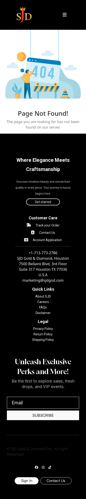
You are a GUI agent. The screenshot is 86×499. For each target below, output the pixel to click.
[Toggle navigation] (65, 14)
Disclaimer (43, 313)
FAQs (43, 307)
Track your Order (48, 225)
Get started (43, 202)
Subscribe (43, 415)
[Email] (43, 403)
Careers (43, 302)
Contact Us (47, 232)
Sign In (26, 480)
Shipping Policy (43, 340)
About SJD (43, 296)
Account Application (47, 240)
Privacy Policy (43, 329)
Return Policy (43, 334)
